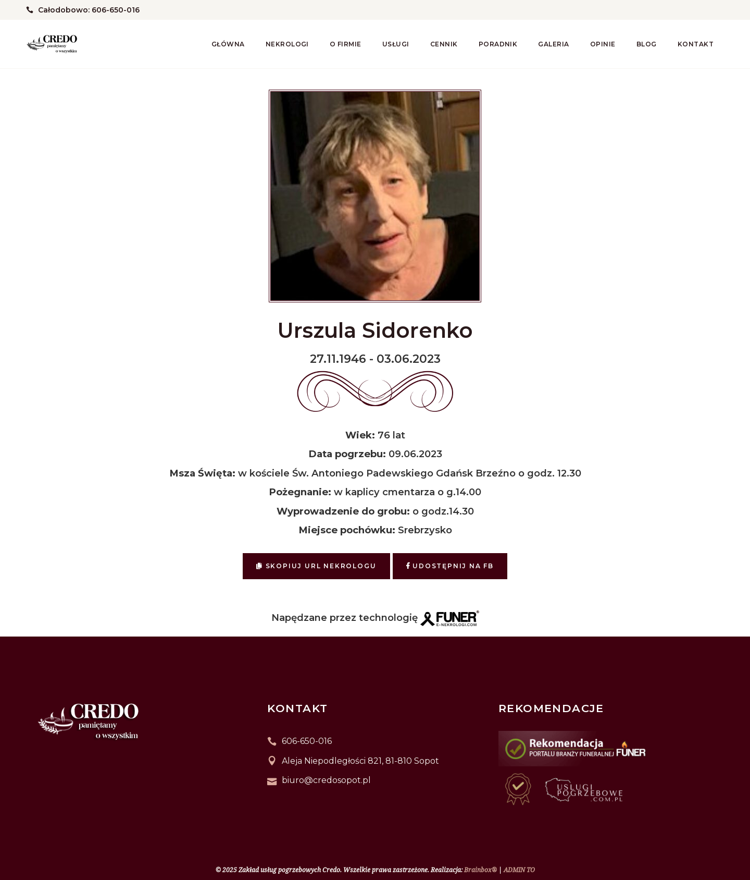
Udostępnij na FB (450, 566)
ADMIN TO (519, 869)
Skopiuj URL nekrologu (316, 566)
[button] (20, 825)
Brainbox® (480, 869)
